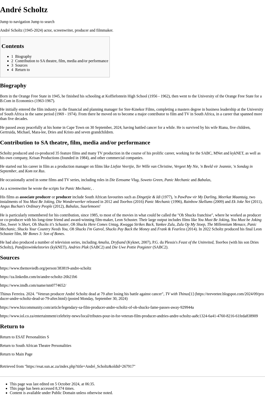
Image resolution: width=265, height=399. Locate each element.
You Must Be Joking (38, 202)
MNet (217, 153)
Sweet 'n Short (19, 224)
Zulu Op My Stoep (191, 224)
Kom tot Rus (34, 171)
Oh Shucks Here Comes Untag (94, 224)
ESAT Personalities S (32, 337)
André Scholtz (11, 30)
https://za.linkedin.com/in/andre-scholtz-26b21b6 (38, 277)
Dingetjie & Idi (149, 197)
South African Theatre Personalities (43, 345)
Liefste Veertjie (122, 166)
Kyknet (133, 242)
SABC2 (97, 247)
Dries (52, 132)
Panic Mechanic (177, 180)
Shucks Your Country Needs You (42, 229)
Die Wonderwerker (71, 202)
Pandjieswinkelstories (32, 247)
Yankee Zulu (165, 224)
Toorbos (126, 202)
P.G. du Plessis (163, 242)
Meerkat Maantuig (233, 197)
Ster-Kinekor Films (139, 109)
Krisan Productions (44, 158)
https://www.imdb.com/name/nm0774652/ (33, 285)
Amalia (103, 242)
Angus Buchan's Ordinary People (26, 206)
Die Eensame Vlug (124, 180)
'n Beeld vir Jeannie (215, 166)
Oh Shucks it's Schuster (50, 224)
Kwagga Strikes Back (137, 224)
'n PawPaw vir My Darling (195, 197)
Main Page (24, 354)
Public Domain (63, 393)
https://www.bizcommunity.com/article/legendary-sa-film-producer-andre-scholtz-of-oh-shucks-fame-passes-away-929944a (97, 307)
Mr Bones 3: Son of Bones (43, 234)
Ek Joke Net (241, 202)
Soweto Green (152, 180)
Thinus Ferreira (12, 294)
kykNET (236, 153)
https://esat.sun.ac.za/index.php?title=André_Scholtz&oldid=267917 (80, 366)
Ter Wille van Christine (154, 166)
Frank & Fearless (171, 229)
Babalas (204, 180)
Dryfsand (118, 242)
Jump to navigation (15, 22)
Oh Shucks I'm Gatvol (86, 229)
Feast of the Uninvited (195, 242)
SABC (206, 153)
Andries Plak (78, 247)
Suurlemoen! (90, 206)
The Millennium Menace (226, 224)
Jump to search (43, 22)
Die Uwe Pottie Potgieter (132, 247)
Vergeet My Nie (186, 166)
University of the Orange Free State (226, 96)
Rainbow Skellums (198, 202)
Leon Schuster (126, 220)
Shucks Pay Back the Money (128, 229)
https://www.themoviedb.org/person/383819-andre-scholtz (45, 268)
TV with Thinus (177, 294)
